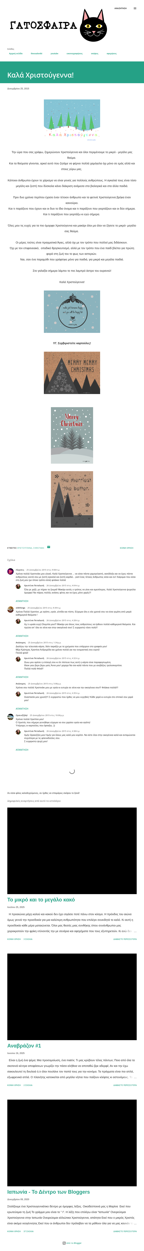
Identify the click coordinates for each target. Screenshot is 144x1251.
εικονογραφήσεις (73, 53)
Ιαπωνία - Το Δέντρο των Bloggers (48, 1192)
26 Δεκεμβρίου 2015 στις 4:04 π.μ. (63, 585)
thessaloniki (35, 53)
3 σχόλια (27, 939)
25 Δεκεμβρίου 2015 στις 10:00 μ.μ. (47, 715)
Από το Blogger (72, 1243)
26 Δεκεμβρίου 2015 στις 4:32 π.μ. (63, 658)
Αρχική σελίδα (14, 53)
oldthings (20, 607)
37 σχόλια (28, 1231)
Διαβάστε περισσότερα (125, 939)
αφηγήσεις (110, 53)
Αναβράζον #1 (24, 1046)
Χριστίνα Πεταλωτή (34, 585)
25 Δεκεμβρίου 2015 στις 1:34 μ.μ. (44, 642)
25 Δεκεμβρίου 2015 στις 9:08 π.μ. (43, 569)
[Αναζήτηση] (120, 8)
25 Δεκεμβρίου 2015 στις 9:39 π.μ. (44, 607)
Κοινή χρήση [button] (126, 548)
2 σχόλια (27, 1085)
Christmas (38, 548)
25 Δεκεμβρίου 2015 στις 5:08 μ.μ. (44, 683)
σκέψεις (93, 53)
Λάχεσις (20, 569)
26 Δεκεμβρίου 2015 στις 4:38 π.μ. (63, 731)
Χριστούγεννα (24, 548)
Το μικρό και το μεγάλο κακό (41, 900)
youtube (53, 53)
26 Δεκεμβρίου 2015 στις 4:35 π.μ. (63, 693)
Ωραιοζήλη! (22, 715)
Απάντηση (22, 601)
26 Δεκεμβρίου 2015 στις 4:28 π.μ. (63, 620)
